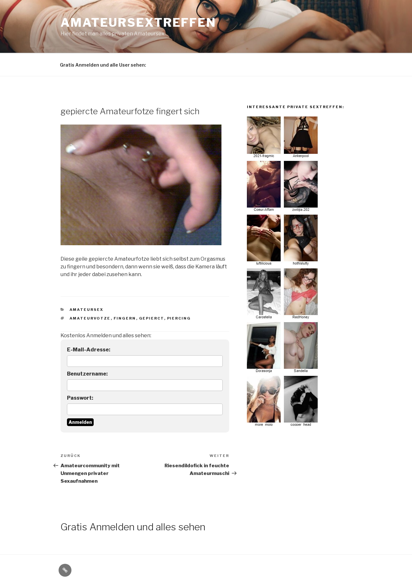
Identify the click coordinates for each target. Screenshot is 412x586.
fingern (125, 318)
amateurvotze (90, 318)
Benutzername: (87, 374)
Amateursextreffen (138, 22)
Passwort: (80, 398)
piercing (179, 318)
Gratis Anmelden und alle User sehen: (103, 65)
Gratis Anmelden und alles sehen (133, 527)
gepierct (151, 318)
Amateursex (87, 309)
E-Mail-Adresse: (88, 350)
